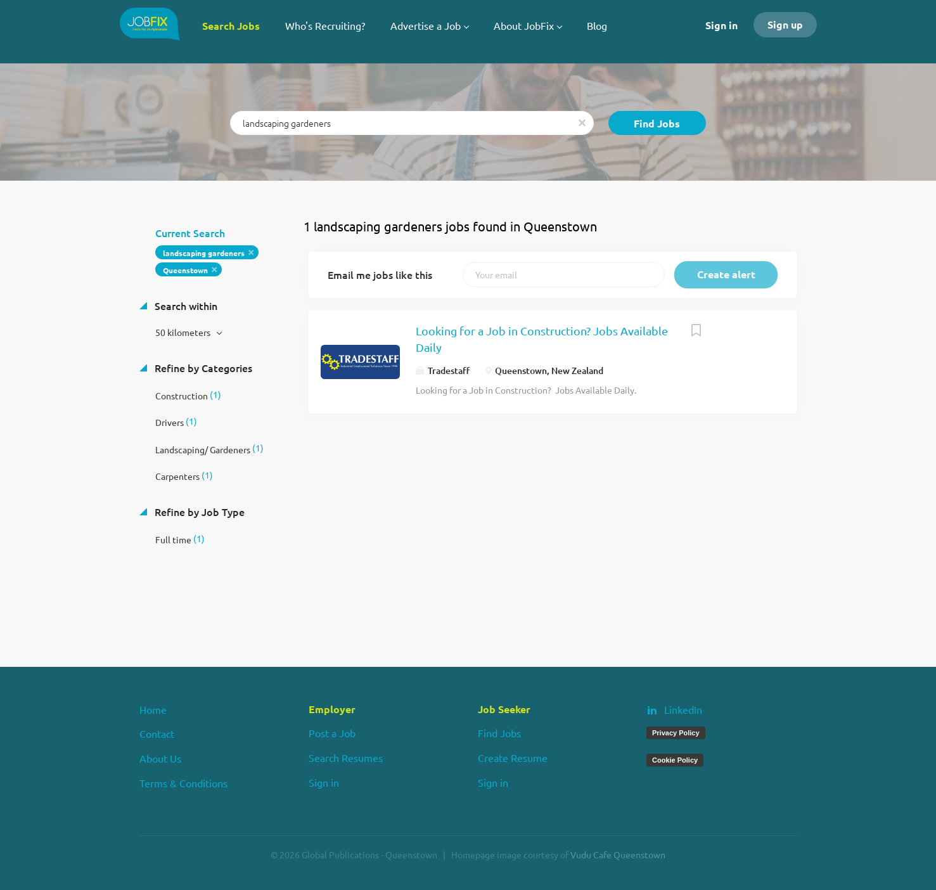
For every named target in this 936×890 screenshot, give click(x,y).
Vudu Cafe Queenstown (617, 854)
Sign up (785, 24)
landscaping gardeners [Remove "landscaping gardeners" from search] (204, 253)
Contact (156, 733)
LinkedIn (683, 709)
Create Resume (513, 757)
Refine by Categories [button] (202, 368)
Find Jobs (657, 123)
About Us (160, 758)
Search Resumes (346, 757)
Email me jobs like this (380, 274)
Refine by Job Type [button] (198, 512)
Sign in (721, 25)
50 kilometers (183, 332)
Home (153, 709)
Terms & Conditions (183, 783)
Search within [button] (184, 306)
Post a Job (332, 732)
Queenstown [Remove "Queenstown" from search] (185, 270)
